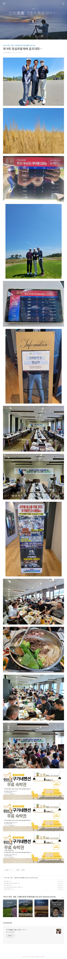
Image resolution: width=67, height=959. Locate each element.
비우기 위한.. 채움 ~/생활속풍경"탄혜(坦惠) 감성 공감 (19, 45)
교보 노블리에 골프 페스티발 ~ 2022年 (12, 887)
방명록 (30, 36)
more (62, 897)
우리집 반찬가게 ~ (8, 889)
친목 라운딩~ (7, 881)
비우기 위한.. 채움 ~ (8, 877)
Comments (7, 923)
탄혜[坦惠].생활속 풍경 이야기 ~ (33, 13)
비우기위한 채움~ (10, 932)
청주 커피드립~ (7, 885)
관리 (42, 36)
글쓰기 (24, 36)
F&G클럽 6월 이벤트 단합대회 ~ (11, 883)
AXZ (33, 956)
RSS (36, 36)
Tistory (43, 956)
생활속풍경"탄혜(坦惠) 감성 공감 (21, 877)
